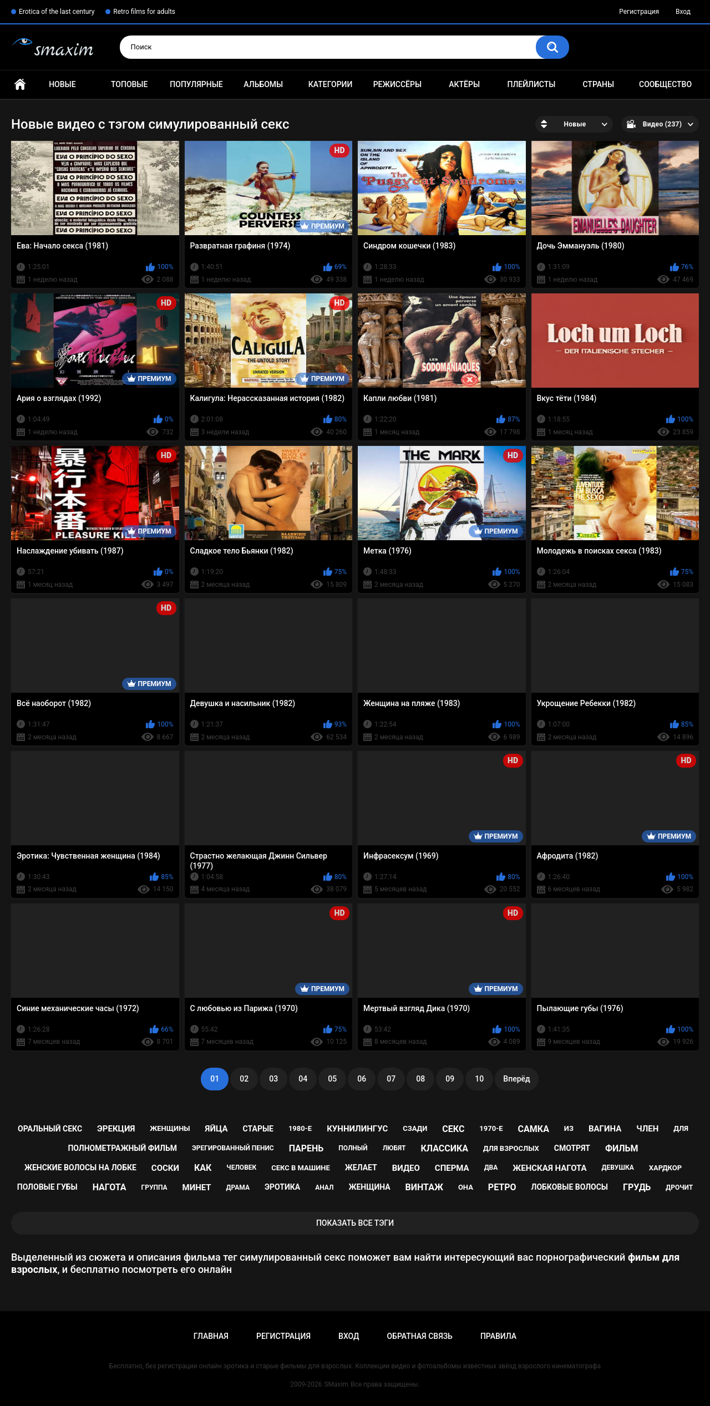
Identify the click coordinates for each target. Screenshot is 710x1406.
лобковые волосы (569, 1186)
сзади (415, 1128)
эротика (282, 1186)
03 (273, 1078)
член (647, 1129)
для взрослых (511, 1148)
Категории (330, 84)
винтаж (424, 1187)
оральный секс (50, 1128)
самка (533, 1129)
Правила (498, 1336)
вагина (605, 1129)
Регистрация (639, 12)
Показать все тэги (355, 1223)
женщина (369, 1186)
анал (324, 1187)
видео (406, 1168)
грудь (637, 1187)
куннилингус (357, 1129)
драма (238, 1187)
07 (391, 1078)
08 (420, 1078)
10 (479, 1078)
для (680, 1128)
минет (196, 1187)
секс (453, 1129)
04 (302, 1078)
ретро (502, 1187)
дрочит (679, 1187)
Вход (683, 12)
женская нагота (549, 1168)
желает (361, 1167)
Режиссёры (397, 84)
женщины (170, 1128)
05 (332, 1078)
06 (361, 1078)
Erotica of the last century (56, 12)
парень (306, 1148)
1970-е (491, 1128)
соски (165, 1168)
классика (444, 1148)
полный (352, 1148)
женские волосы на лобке (80, 1167)
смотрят (572, 1148)
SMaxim (336, 1384)
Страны (598, 84)
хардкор (665, 1168)
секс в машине (300, 1168)
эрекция (116, 1129)
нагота (109, 1187)
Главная (20, 84)
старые (258, 1128)
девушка (618, 1167)
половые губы (47, 1186)
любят (394, 1148)
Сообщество (665, 84)
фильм (621, 1148)
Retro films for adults (144, 12)
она (465, 1187)
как (202, 1168)
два (491, 1167)
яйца (216, 1129)
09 (449, 1078)
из (569, 1128)
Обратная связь (419, 1336)
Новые (62, 84)
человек (241, 1167)
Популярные (196, 84)
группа (154, 1187)
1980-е (300, 1128)
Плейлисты (531, 84)
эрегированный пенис (233, 1148)
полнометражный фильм (122, 1148)
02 (244, 1078)
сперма (452, 1168)
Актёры (464, 84)
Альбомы (263, 84)
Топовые (129, 84)
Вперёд (516, 1078)
